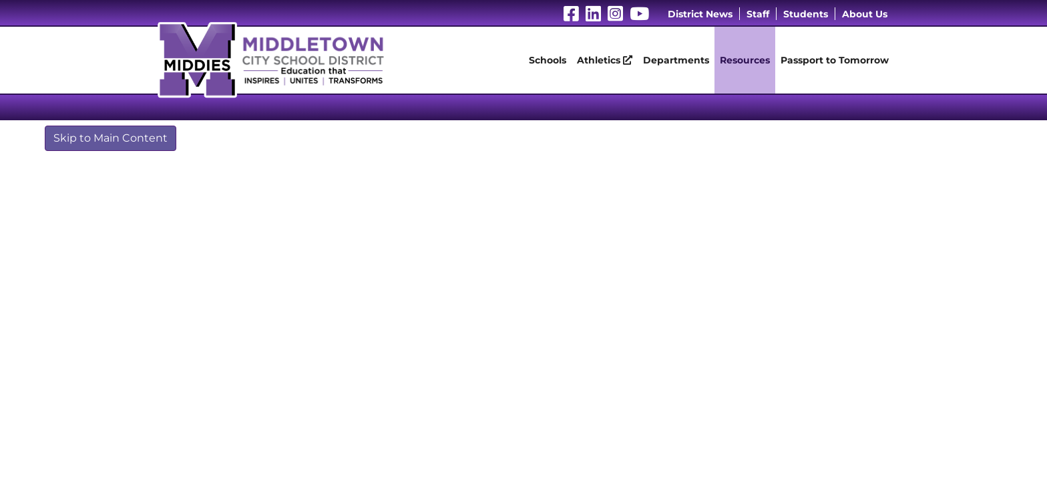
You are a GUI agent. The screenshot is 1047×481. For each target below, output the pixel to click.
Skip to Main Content (110, 138)
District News (700, 14)
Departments (676, 60)
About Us (864, 14)
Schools (547, 60)
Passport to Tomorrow (835, 60)
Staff (758, 14)
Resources (745, 60)
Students (805, 14)
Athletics (604, 60)
